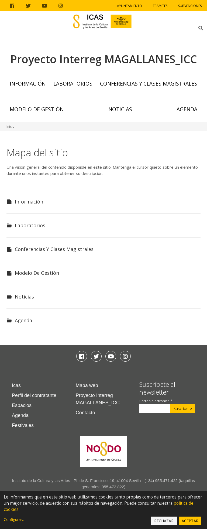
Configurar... (14, 519)
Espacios (22, 405)
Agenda (187, 109)
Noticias (120, 109)
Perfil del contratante (34, 395)
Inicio (10, 126)
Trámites (160, 6)
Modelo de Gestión (37, 109)
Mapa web (87, 385)
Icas (16, 385)
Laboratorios (72, 83)
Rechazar (164, 520)
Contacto (85, 412)
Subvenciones (190, 6)
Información (28, 83)
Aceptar (190, 520)
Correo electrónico (155, 401)
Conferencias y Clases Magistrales (148, 83)
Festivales (23, 425)
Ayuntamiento (129, 6)
